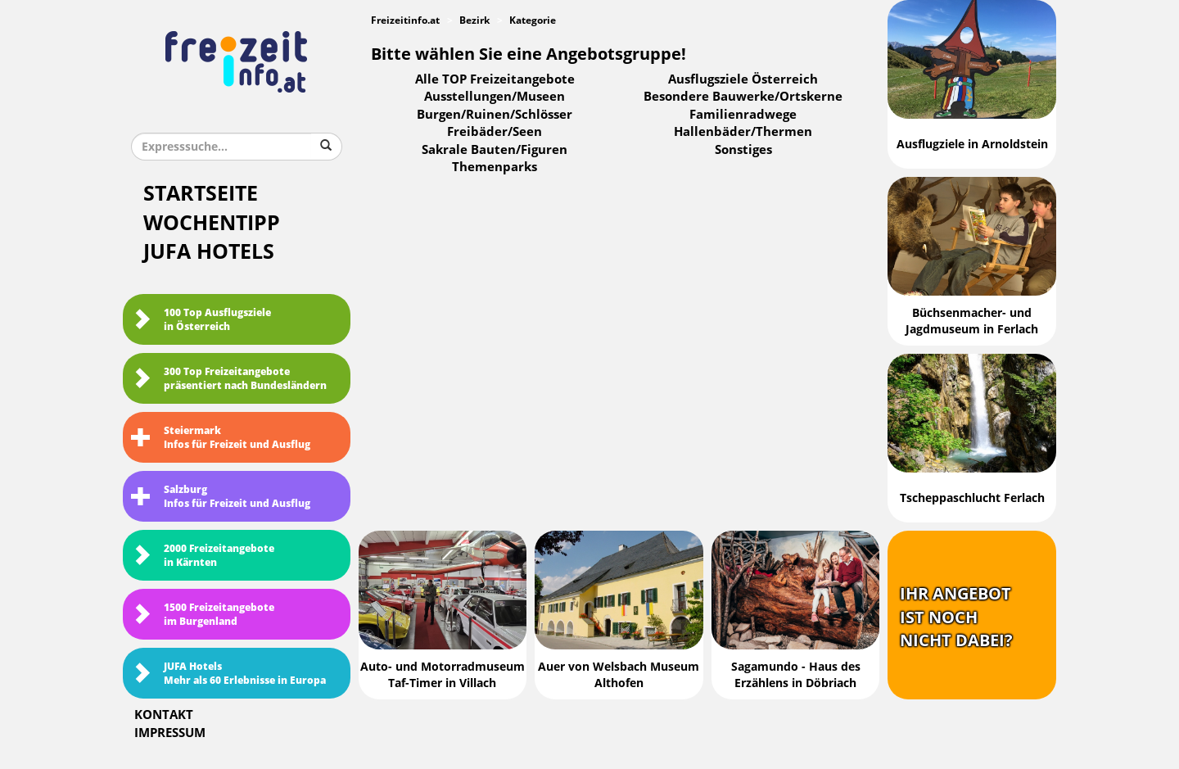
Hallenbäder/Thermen (743, 131)
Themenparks (494, 167)
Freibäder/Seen (494, 131)
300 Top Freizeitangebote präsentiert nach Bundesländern (229, 378)
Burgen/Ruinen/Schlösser (494, 114)
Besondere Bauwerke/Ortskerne (743, 96)
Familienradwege (743, 114)
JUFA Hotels (208, 252)
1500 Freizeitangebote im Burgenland (202, 614)
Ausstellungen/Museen (494, 96)
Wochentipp (211, 223)
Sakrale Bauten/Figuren (494, 149)
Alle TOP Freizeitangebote (495, 79)
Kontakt (163, 715)
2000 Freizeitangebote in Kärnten (202, 555)
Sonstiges (743, 149)
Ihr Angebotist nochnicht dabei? (956, 617)
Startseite (200, 194)
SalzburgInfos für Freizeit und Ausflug (220, 496)
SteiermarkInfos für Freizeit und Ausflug (220, 437)
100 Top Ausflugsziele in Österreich (201, 319)
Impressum (170, 733)
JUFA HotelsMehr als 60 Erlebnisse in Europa (228, 673)
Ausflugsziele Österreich (743, 79)
